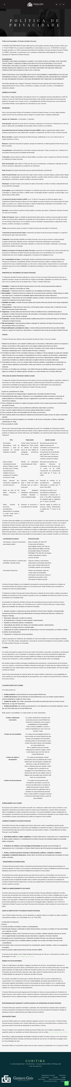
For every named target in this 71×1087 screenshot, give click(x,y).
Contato (62, 1075)
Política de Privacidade (57, 1079)
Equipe (55, 1077)
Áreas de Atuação (48, 1075)
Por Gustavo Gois (50, 1081)
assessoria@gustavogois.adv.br (25, 956)
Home (64, 1077)
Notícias (41, 1079)
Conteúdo (45, 1077)
